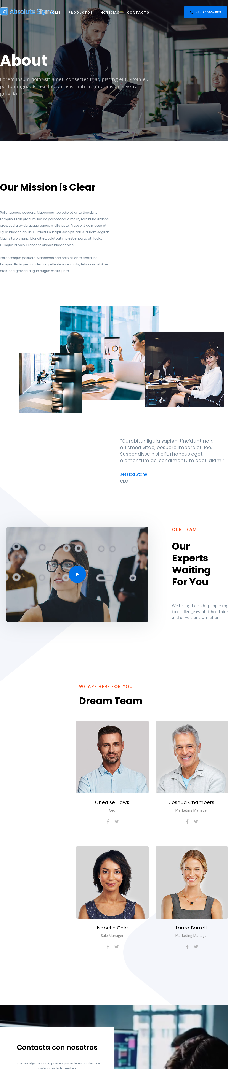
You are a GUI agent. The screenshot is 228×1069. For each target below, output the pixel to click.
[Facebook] (108, 821)
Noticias (110, 12)
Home (55, 12)
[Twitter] (116, 821)
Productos (80, 12)
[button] (77, 574)
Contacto (138, 12)
